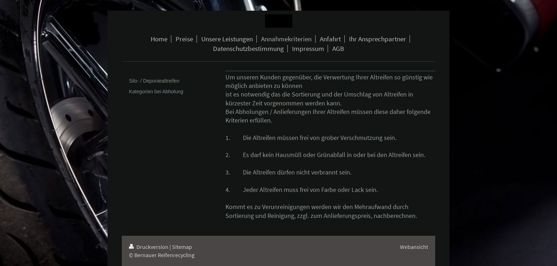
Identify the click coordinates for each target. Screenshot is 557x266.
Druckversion (149, 246)
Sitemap (182, 246)
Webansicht (414, 246)
